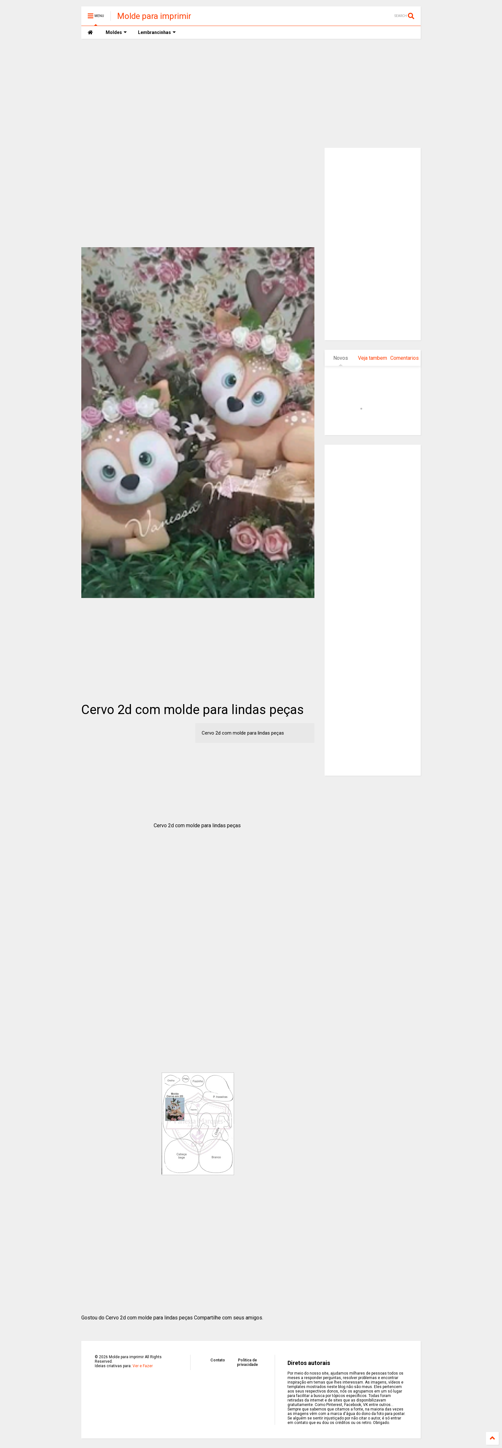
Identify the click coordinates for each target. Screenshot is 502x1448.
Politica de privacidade (247, 1362)
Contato (217, 1360)
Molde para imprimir (154, 16)
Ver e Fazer (143, 1366)
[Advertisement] (251, 93)
